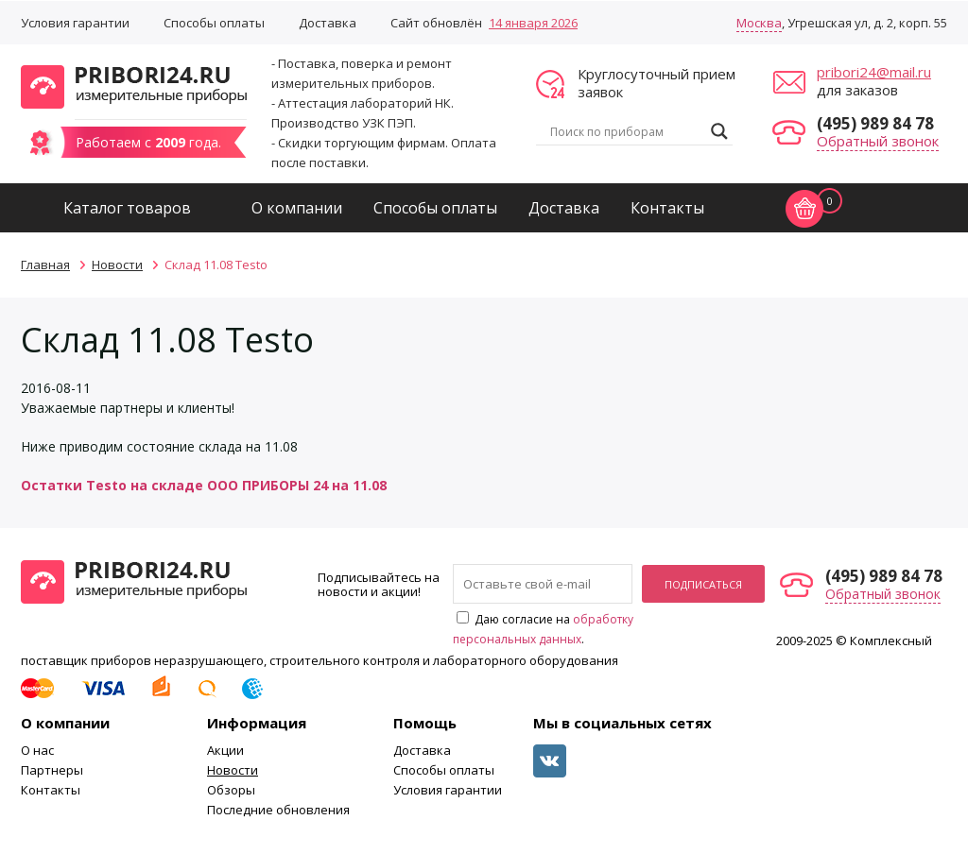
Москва (759, 22)
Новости (232, 769)
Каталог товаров (127, 207)
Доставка (327, 22)
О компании (296, 207)
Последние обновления (278, 809)
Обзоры (231, 789)
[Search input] (625, 131)
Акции (225, 750)
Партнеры (52, 769)
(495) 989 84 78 (875, 123)
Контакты (667, 207)
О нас (37, 750)
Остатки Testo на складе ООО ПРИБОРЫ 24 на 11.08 (204, 485)
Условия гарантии (75, 22)
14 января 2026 (533, 22)
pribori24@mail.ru (874, 71)
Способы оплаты (214, 22)
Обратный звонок (878, 140)
